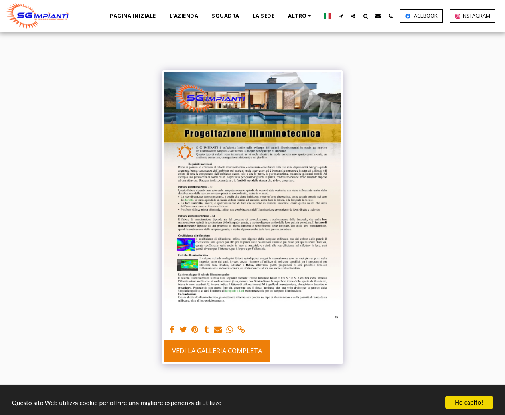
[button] (341, 16)
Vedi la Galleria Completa (217, 350)
